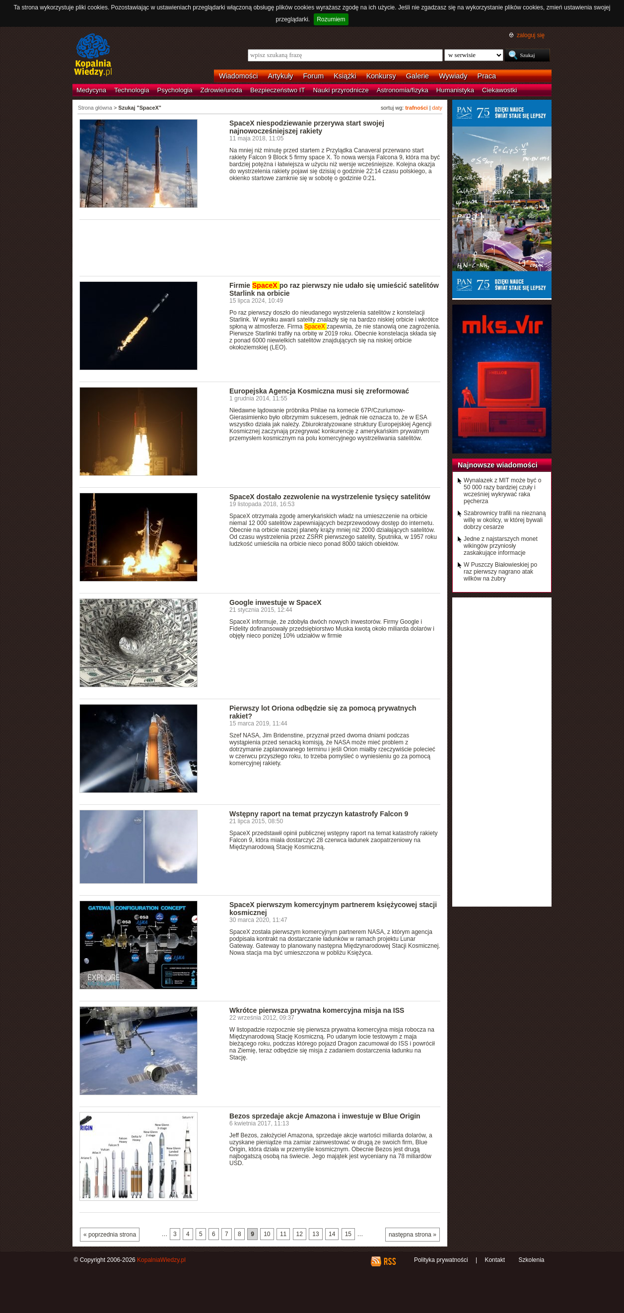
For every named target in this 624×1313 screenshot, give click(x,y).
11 (283, 1234)
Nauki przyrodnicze (341, 90)
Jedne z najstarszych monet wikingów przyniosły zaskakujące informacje (501, 545)
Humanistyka (455, 90)
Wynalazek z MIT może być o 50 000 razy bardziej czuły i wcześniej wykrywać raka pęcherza (502, 491)
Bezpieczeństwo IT (277, 90)
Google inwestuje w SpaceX (275, 602)
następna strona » (412, 1234)
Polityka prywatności (441, 1259)
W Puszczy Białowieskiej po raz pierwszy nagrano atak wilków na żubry (500, 571)
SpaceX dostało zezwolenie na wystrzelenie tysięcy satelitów (329, 497)
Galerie (417, 76)
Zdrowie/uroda (221, 90)
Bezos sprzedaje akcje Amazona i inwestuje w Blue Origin (324, 1116)
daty (437, 108)
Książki (345, 76)
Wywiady (453, 76)
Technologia (131, 90)
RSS (389, 1261)
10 (267, 1234)
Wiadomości (238, 76)
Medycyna (91, 90)
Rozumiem (331, 19)
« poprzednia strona (109, 1234)
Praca (487, 76)
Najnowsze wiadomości (498, 465)
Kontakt (495, 1259)
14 (332, 1234)
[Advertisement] (260, 247)
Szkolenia (531, 1259)
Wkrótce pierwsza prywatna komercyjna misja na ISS (316, 1010)
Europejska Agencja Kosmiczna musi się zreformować (319, 391)
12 (299, 1234)
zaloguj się (531, 35)
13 (315, 1234)
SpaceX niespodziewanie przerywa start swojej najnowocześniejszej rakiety (306, 127)
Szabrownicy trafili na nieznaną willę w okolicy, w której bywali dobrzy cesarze (505, 520)
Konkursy (381, 76)
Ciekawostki (499, 90)
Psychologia (175, 90)
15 (348, 1234)
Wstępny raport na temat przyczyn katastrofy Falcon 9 (318, 814)
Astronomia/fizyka (402, 90)
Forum (313, 76)
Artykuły (280, 76)
